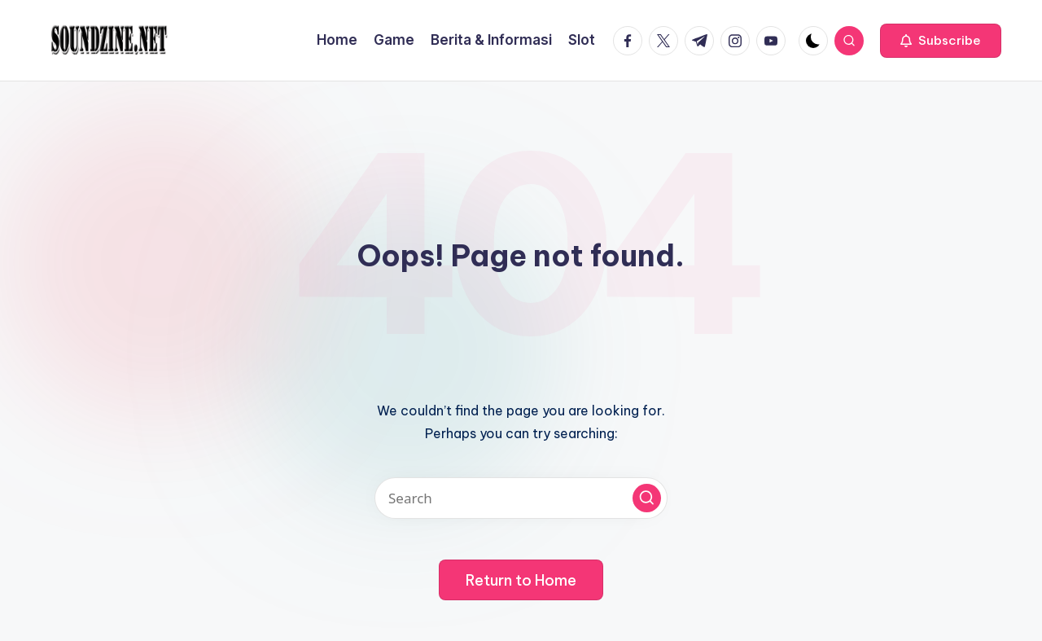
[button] (940, 41)
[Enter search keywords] (521, 498)
